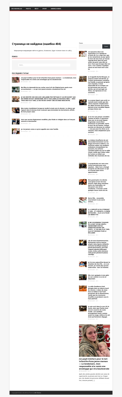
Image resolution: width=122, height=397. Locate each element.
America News (56, 9)
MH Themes (38, 393)
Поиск (81, 43)
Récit (37, 9)
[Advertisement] (61, 27)
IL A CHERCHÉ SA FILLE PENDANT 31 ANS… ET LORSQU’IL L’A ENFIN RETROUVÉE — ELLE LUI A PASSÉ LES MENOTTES (99, 212)
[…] (94, 380)
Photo (28, 9)
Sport (44, 9)
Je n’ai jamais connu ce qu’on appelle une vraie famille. (40, 129)
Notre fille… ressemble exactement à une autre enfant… (96, 199)
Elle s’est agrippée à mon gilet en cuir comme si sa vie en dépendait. (98, 277)
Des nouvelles (16, 9)
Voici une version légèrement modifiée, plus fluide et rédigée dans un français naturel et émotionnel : (48, 120)
